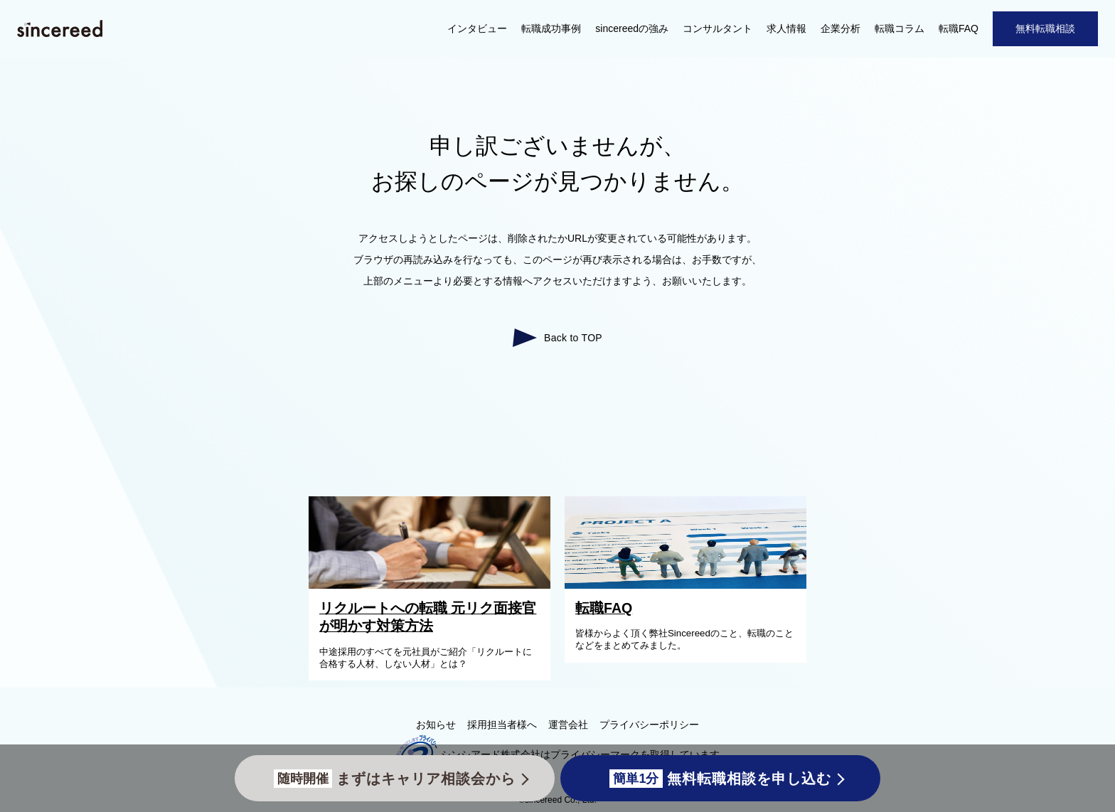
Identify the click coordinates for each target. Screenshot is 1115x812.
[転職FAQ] (689, 585)
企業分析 (840, 28)
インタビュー (477, 28)
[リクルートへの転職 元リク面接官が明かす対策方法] (433, 585)
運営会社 (568, 724)
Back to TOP (573, 337)
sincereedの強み (631, 28)
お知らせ (436, 724)
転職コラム (899, 28)
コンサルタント (717, 28)
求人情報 (786, 28)
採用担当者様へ (502, 724)
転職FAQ (958, 28)
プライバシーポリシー (649, 724)
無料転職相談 (1045, 28)
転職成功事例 (551, 28)
